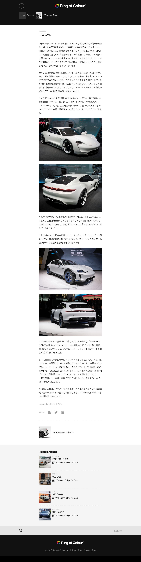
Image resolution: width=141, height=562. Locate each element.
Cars (76, 463)
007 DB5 (56, 476)
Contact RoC (90, 550)
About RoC (77, 550)
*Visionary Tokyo (61, 463)
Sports (52, 404)
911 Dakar (57, 494)
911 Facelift (58, 512)
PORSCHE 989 (60, 459)
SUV (60, 404)
